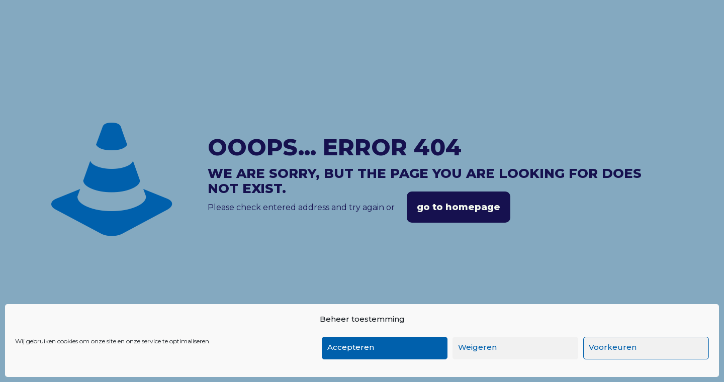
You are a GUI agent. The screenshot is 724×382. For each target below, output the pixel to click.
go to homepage (458, 207)
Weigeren (477, 347)
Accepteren (350, 347)
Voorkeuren (613, 347)
